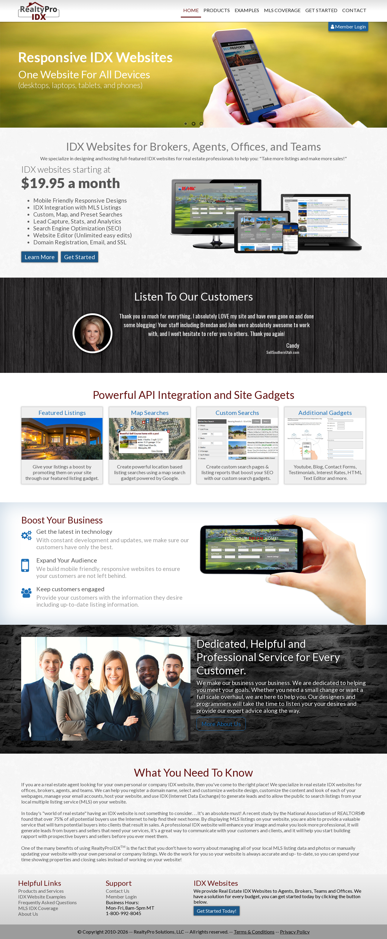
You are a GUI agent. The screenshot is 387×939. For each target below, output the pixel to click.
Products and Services (41, 891)
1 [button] (185, 124)
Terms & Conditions (254, 931)
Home (191, 10)
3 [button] (201, 124)
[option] (193, 75)
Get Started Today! (216, 911)
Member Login (348, 26)
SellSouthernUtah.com (282, 352)
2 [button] (193, 124)
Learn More (39, 256)
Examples (247, 10)
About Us (28, 914)
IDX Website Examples (42, 896)
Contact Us (117, 891)
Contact (354, 10)
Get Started (321, 10)
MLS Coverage (282, 10)
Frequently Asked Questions (47, 902)
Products (216, 10)
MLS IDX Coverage (38, 908)
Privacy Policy (295, 931)
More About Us (221, 723)
